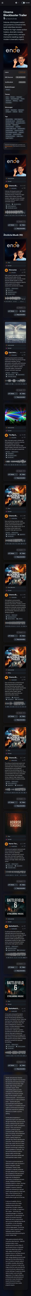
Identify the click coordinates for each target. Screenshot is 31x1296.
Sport (20, 100)
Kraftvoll (15, 111)
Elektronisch (15, 288)
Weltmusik (14, 615)
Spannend (21, 110)
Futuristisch (8, 102)
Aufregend (8, 111)
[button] (20, 228)
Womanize (13, 270)
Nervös (20, 111)
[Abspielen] (6, 186)
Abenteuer (8, 100)
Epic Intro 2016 (14, 352)
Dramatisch (14, 110)
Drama (22, 98)
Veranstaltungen (15, 98)
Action (7, 98)
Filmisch (8, 89)
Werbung (15, 100)
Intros (7, 97)
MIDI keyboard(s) (8, 146)
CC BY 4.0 (22, 72)
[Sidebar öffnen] (2, 2)
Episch (7, 110)
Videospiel (19, 97)
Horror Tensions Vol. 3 (17, 844)
